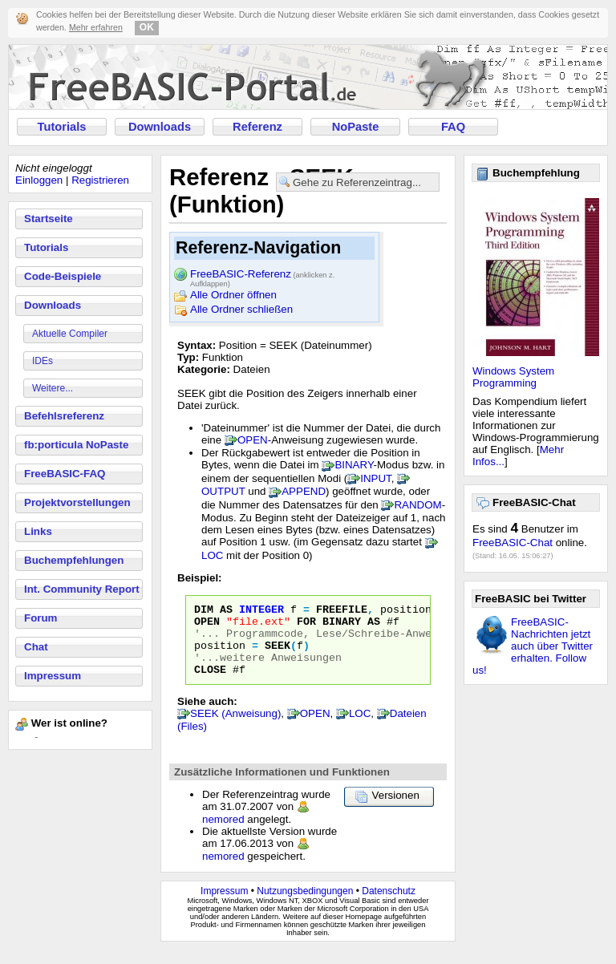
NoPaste (355, 126)
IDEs (42, 361)
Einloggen (39, 180)
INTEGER (261, 611)
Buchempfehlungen (74, 560)
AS (226, 611)
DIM (203, 611)
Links (38, 531)
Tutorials (62, 126)
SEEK (277, 654)
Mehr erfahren (96, 27)
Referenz (257, 126)
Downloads (159, 126)
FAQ (453, 126)
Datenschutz (388, 905)
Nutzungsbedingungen (305, 905)
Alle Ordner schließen (241, 309)
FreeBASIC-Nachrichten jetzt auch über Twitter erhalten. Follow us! (532, 646)
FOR (306, 625)
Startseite (48, 219)
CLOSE (210, 683)
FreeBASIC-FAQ (64, 474)
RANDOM (417, 505)
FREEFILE (341, 611)
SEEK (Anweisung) (235, 728)
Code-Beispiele (62, 276)
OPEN (252, 440)
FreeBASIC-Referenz (262, 275)
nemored (223, 834)
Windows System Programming (513, 377)
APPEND (304, 491)
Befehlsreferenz (64, 416)
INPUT (375, 478)
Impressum (52, 676)
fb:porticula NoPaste (76, 445)
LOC (212, 555)
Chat (36, 647)
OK (147, 27)
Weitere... (52, 388)
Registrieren (100, 180)
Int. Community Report (82, 589)
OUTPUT (223, 491)
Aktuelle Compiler (69, 333)
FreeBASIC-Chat (512, 543)
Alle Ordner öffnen (233, 295)
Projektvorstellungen (77, 502)
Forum (40, 618)
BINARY (353, 465)
